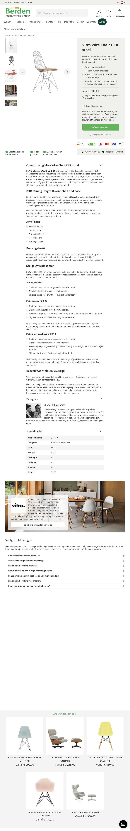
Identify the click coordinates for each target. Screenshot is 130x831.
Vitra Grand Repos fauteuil (85, 812)
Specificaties (34, 430)
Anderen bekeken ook (64, 713)
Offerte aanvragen (100, 125)
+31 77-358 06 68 (92, 150)
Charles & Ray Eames (54, 403)
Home (7, 34)
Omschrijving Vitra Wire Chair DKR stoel (52, 164)
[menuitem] (10, 21)
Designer (32, 397)
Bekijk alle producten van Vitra (38, 523)
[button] (121, 2)
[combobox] (62, 13)
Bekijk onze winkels (114, 150)
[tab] (65, 164)
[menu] (65, 24)
